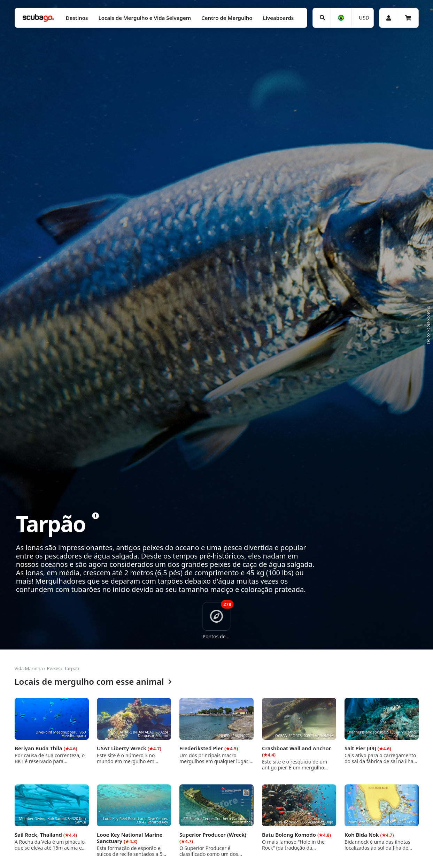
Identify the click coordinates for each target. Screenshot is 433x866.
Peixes (53, 668)
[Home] (38, 18)
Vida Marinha (29, 668)
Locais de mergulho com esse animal (93, 681)
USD (364, 17)
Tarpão (71, 668)
